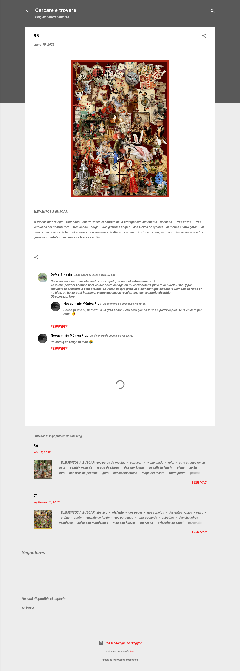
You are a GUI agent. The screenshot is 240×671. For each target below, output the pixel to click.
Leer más (199, 482)
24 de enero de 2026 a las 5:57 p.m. (95, 274)
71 (36, 495)
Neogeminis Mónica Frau (82, 304)
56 (36, 446)
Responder (59, 326)
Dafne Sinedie (61, 275)
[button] (204, 36)
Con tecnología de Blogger (120, 643)
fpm (132, 651)
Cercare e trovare (55, 10)
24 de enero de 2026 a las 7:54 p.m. (124, 303)
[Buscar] (212, 11)
